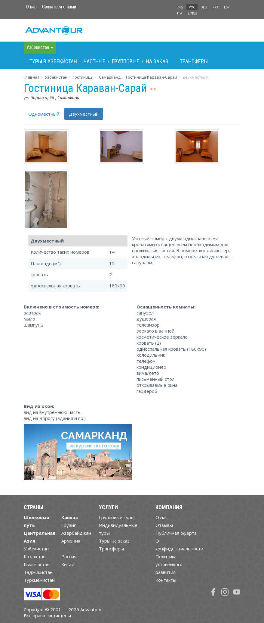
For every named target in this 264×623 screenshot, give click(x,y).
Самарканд (110, 77)
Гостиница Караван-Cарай (151, 77)
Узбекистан (56, 77)
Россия (68, 556)
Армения (70, 541)
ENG (180, 7)
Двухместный (84, 114)
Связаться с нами (59, 7)
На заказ (157, 61)
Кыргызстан (37, 564)
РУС (192, 7)
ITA (179, 13)
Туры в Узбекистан (53, 61)
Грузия (68, 525)
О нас (31, 7)
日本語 (193, 13)
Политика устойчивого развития (169, 564)
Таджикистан (38, 572)
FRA (216, 7)
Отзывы (164, 525)
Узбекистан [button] (39, 47)
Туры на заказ (114, 541)
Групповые (125, 61)
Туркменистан (39, 580)
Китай (67, 564)
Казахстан (35, 556)
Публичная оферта (176, 533)
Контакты (165, 580)
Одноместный (43, 114)
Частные (94, 61)
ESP (227, 7)
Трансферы (194, 61)
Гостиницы (83, 77)
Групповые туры (116, 517)
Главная (31, 77)
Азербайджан (76, 533)
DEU (204, 7)
